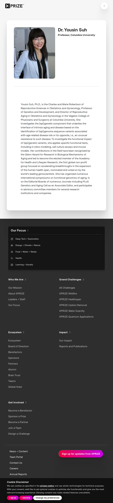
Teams (12, 381)
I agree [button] (12, 498)
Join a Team (14, 427)
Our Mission (15, 287)
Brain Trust (14, 375)
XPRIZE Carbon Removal (73, 305)
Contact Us (16, 462)
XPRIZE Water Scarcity (72, 310)
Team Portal (16, 457)
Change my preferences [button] (47, 498)
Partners (13, 363)
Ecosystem (14, 340)
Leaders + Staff (16, 299)
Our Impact (65, 340)
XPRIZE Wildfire (68, 293)
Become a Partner (18, 422)
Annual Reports (18, 474)
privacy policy (47, 486)
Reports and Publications (73, 346)
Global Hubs (15, 386)
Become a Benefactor (20, 410)
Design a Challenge (19, 433)
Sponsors (13, 357)
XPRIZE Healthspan (70, 299)
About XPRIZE (16, 293)
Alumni (12, 369)
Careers (14, 468)
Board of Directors (18, 346)
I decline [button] (26, 498)
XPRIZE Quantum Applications (76, 316)
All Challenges (67, 287)
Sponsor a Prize (17, 416)
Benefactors (15, 352)
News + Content (19, 451)
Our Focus (14, 305)
